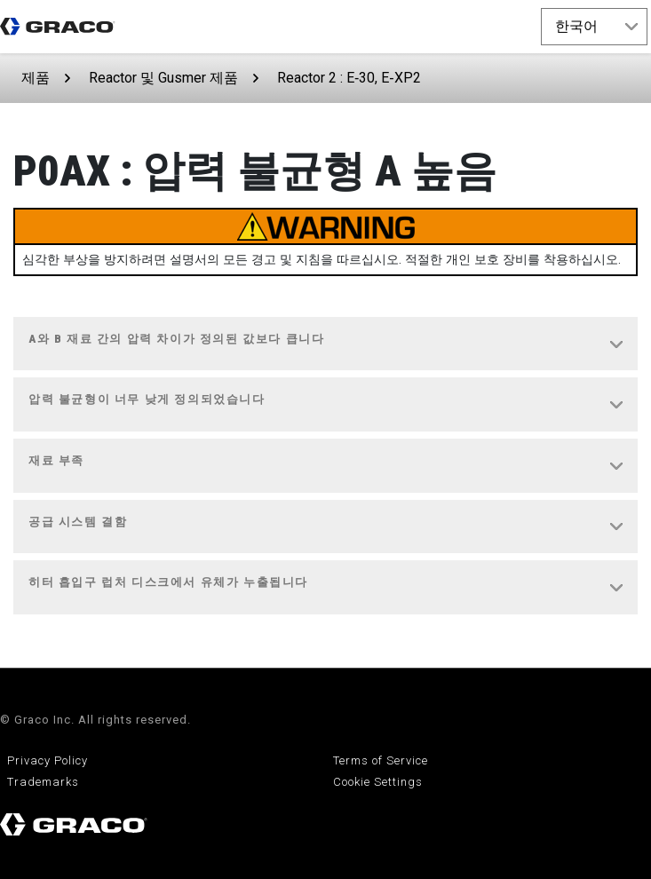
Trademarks (43, 781)
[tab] (325, 344)
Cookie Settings (378, 781)
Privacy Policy (47, 760)
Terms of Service (380, 760)
